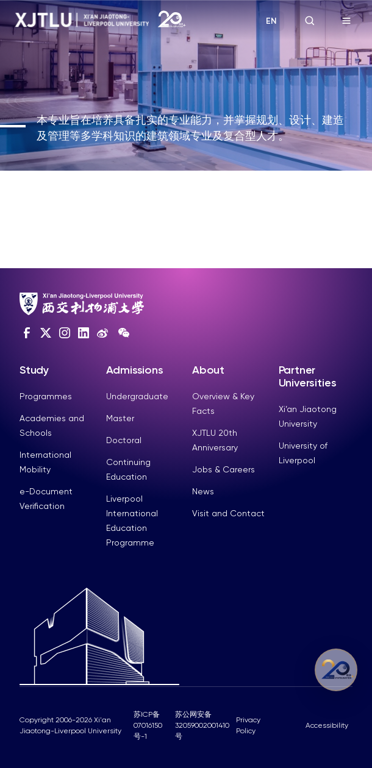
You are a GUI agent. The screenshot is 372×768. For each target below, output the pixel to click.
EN (271, 21)
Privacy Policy (248, 725)
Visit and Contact (228, 513)
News (203, 491)
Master (120, 418)
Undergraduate (137, 396)
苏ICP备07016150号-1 (148, 725)
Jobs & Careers (223, 469)
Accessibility (327, 725)
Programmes (46, 396)
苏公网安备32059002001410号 (202, 725)
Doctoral (123, 440)
